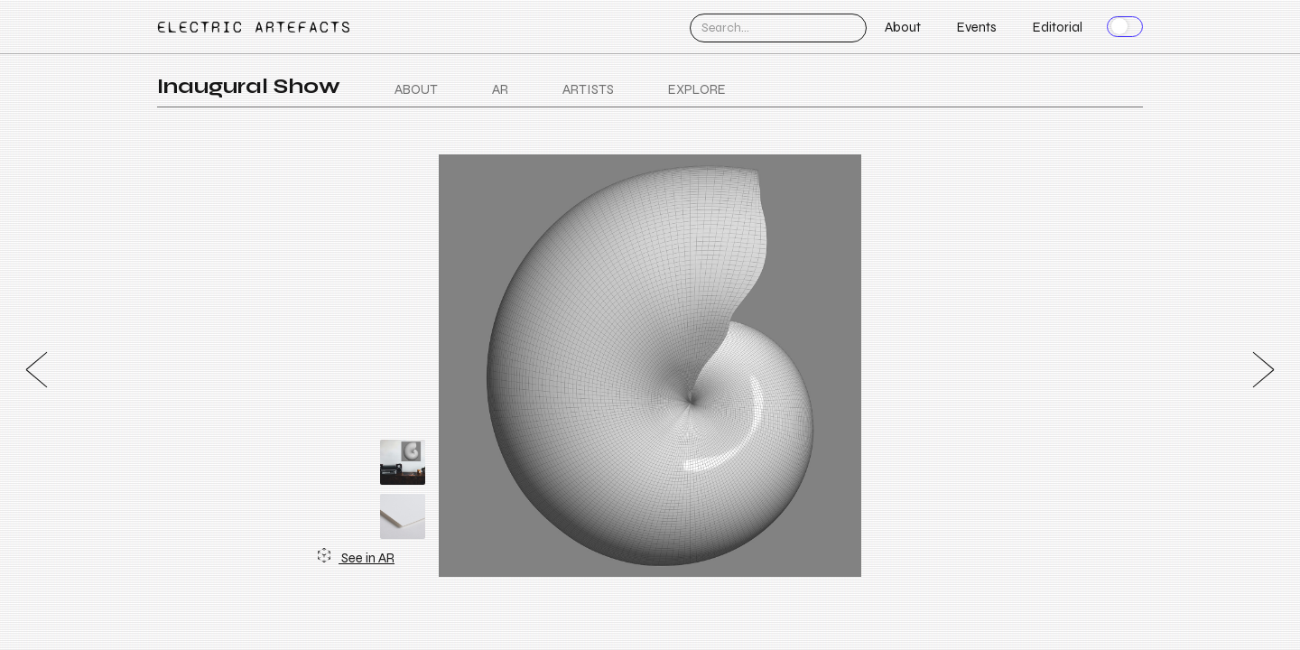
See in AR (356, 557)
